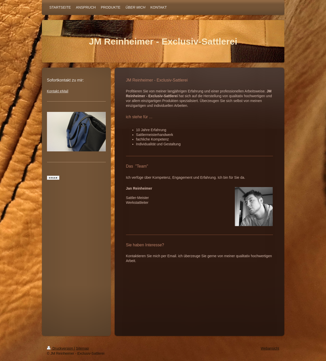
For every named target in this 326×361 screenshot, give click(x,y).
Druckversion (60, 348)
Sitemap (82, 348)
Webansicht (270, 348)
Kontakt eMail (57, 91)
